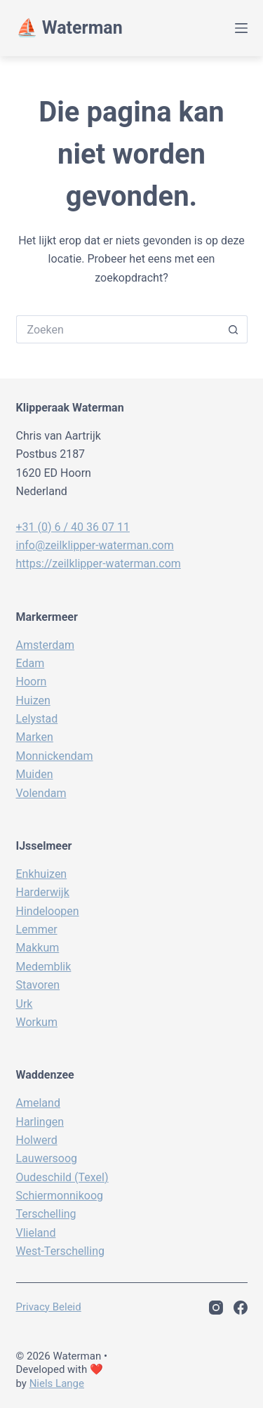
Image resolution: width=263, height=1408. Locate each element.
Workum (37, 1022)
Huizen (33, 700)
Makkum (38, 947)
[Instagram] (216, 1308)
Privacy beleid (48, 1307)
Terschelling (46, 1214)
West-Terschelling (60, 1251)
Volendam (41, 793)
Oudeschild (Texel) (62, 1177)
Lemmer (37, 929)
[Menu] (241, 28)
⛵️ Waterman (69, 28)
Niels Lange (56, 1383)
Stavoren (38, 985)
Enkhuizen (41, 874)
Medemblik (44, 966)
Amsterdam (45, 645)
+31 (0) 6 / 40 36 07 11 (73, 527)
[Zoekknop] (234, 329)
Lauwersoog (47, 1158)
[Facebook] (241, 1308)
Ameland (38, 1103)
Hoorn (31, 681)
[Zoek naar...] (118, 329)
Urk (24, 1004)
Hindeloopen (47, 911)
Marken (34, 737)
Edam (30, 663)
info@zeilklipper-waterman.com (95, 545)
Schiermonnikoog (60, 1195)
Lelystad (37, 718)
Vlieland (36, 1232)
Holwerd (37, 1140)
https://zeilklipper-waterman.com (98, 563)
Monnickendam (54, 756)
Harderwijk (42, 892)
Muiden (34, 774)
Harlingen (40, 1122)
